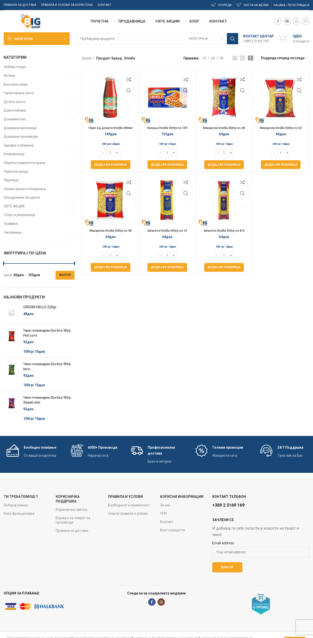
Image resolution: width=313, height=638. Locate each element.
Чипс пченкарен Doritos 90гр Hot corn (47, 333)
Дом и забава (15, 110)
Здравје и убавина (18, 145)
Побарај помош (16, 505)
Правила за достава (72, 531)
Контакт (166, 522)
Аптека (9, 76)
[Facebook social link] (277, 21)
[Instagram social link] (161, 602)
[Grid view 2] (235, 58)
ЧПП (163, 513)
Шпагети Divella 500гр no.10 (167, 230)
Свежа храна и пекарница (25, 189)
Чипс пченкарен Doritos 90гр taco (47, 366)
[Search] (157, 38)
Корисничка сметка (71, 510)
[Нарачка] (284, 58)
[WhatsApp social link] (296, 21)
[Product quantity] (110, 152)
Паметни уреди (16, 171)
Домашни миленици (20, 128)
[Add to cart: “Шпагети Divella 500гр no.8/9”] (224, 267)
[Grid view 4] (250, 58)
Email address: (223, 543)
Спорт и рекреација (19, 215)
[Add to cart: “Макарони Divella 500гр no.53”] (281, 164)
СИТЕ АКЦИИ (14, 206)
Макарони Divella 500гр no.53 (281, 128)
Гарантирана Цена (19, 93)
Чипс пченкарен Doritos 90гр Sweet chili (47, 400)
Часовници (13, 232)
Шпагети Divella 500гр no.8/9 (224, 230)
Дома (87, 58)
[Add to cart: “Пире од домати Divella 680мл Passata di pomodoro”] (110, 164)
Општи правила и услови (128, 513)
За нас (165, 505)
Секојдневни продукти (22, 197)
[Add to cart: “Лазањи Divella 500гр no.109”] (167, 164)
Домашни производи (21, 136)
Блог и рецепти (172, 530)
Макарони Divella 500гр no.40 (224, 128)
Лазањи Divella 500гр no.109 (167, 128)
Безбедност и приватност (129, 505)
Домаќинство (15, 119)
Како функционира (19, 513)
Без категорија (15, 84)
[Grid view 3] (242, 58)
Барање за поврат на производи (73, 520)
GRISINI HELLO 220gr (40, 307)
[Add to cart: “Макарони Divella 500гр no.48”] (110, 267)
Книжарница (14, 154)
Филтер (65, 275)
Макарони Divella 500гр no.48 (110, 230)
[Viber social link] (305, 21)
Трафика (11, 224)
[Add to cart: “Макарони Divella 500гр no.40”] (224, 164)
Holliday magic (15, 67)
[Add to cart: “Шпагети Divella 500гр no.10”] (167, 267)
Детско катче (14, 102)
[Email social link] (287, 21)
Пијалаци (11, 180)
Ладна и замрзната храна (24, 163)
